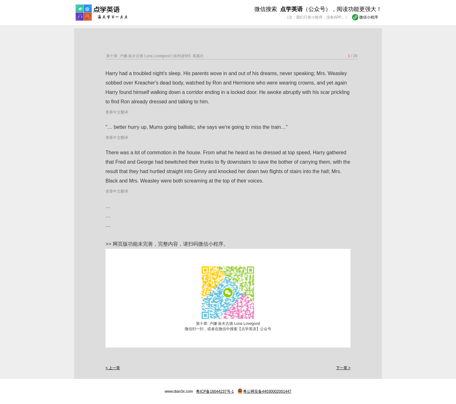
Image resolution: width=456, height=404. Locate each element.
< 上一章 (113, 368)
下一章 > (343, 368)
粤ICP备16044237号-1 (215, 391)
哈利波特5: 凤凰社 (188, 56)
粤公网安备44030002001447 (267, 391)
